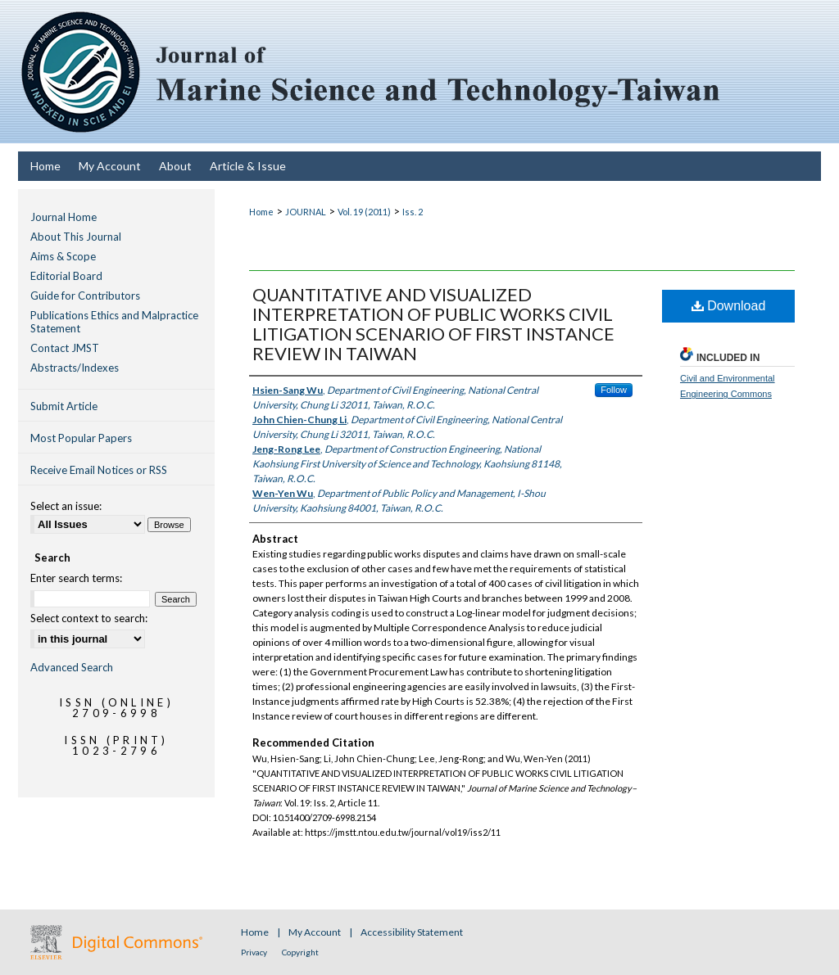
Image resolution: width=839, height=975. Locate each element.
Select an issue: (66, 505)
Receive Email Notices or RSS (98, 469)
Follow (614, 390)
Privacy (255, 952)
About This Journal (75, 236)
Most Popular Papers (81, 438)
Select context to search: (88, 618)
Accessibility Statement (412, 932)
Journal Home (63, 216)
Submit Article (64, 406)
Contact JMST (64, 347)
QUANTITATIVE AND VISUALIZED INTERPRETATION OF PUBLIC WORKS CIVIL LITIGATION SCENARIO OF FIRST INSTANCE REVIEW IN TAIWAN (433, 323)
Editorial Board (66, 275)
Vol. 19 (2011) (364, 211)
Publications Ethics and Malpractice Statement (114, 322)
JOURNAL (305, 211)
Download (729, 306)
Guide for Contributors (85, 295)
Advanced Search (71, 667)
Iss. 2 (412, 211)
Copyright (300, 952)
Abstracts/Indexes (74, 367)
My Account (315, 932)
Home (261, 211)
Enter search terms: (76, 578)
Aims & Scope (63, 256)
